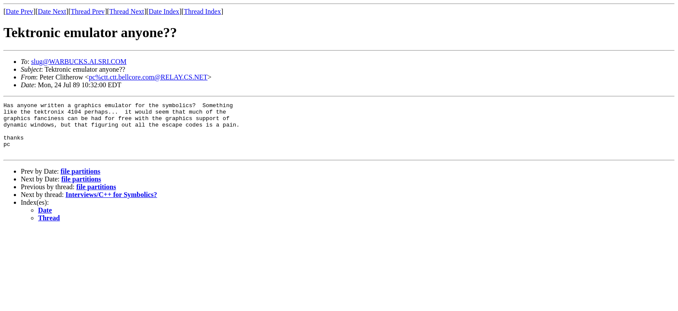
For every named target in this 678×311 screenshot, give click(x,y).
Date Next (52, 11)
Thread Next (126, 11)
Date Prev (19, 11)
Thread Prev (87, 11)
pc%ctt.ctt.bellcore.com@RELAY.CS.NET (148, 77)
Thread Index (202, 11)
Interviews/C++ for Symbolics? (111, 205)
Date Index (164, 11)
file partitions (80, 181)
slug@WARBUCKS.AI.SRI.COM (79, 61)
